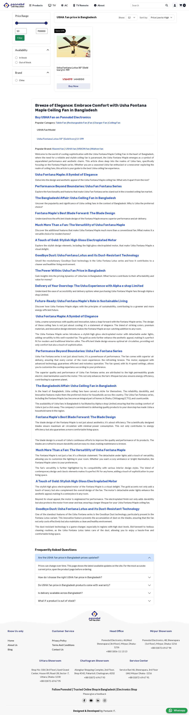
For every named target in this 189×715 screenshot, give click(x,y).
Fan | (91, 122)
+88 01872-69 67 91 (138, 677)
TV (52, 5)
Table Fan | (62, 122)
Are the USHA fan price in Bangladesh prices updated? (68, 557)
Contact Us (57, 649)
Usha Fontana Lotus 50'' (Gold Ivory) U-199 (60, 138)
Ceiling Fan (114, 122)
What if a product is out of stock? (56, 600)
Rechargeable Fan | (78, 122)
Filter (20, 37)
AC (64, 5)
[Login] (175, 5)
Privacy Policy (59, 640)
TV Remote (80, 5)
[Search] (148, 5)
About (99, 5)
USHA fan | (72, 148)
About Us (12, 645)
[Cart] (182, 5)
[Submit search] (167, 5)
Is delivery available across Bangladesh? (60, 593)
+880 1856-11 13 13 (116, 651)
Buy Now (73, 86)
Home (11, 640)
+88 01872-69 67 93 (94, 677)
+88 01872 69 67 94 (161, 647)
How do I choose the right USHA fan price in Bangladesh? (70, 577)
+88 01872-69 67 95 (50, 680)
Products (36, 5)
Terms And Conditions (63, 645)
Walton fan (97, 148)
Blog (10, 649)
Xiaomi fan (58, 148)
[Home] (14, 5)
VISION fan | (84, 148)
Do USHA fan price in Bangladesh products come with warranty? (74, 585)
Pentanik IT (109, 710)
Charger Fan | (101, 122)
